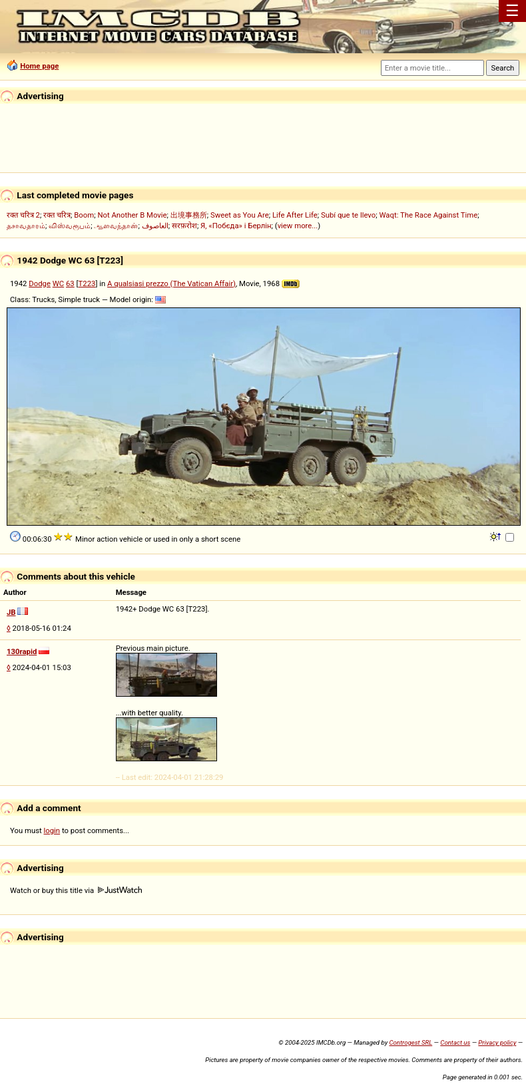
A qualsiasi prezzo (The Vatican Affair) (171, 283)
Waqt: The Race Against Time (428, 215)
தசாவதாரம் (26, 225)
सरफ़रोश (184, 225)
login (52, 830)
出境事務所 (188, 215)
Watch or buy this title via (76, 890)
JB (11, 612)
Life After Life (295, 215)
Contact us (455, 1042)
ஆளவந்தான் (116, 225)
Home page (39, 66)
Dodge (40, 283)
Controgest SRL (410, 1042)
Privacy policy (497, 1042)
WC (58, 283)
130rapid (22, 651)
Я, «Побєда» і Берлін (235, 225)
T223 (87, 283)
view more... (298, 225)
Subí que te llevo (348, 215)
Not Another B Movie (131, 215)
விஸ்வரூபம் (70, 225)
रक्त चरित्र (57, 215)
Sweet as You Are (239, 215)
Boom (84, 215)
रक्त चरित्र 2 (23, 215)
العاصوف (155, 225)
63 (70, 283)
